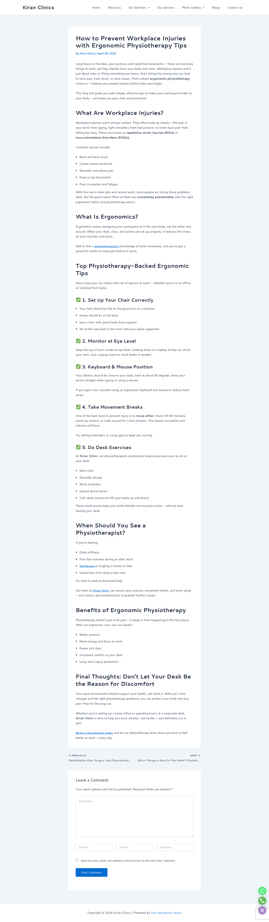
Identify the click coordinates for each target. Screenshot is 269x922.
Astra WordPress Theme (166, 912)
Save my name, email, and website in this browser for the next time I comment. (128, 861)
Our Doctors (171, 7)
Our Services (145, 7)
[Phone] (262, 901)
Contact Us (236, 7)
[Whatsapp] (262, 891)
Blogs (218, 7)
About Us (122, 7)
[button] (154, 7)
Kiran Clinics (38, 7)
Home (106, 7)
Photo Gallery (196, 7)
